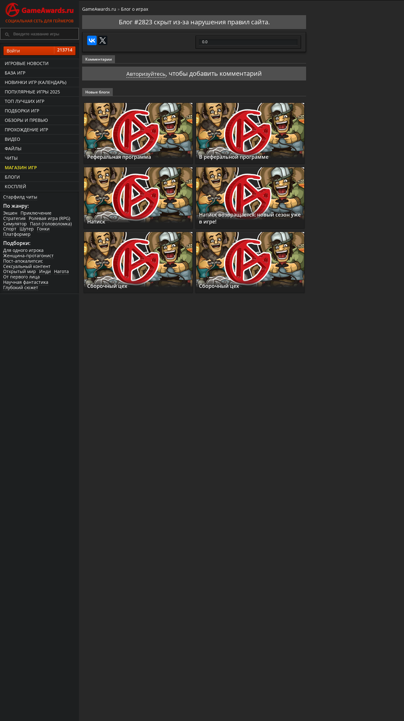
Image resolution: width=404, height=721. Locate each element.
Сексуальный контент (27, 266)
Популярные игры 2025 (32, 92)
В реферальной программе (239, 157)
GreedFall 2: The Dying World (356, 256)
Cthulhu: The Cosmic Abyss (354, 306)
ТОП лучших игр (24, 101)
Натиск (98, 221)
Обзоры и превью (26, 120)
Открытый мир (19, 272)
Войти (39, 50)
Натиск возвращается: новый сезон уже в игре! (244, 218)
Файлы (13, 149)
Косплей (15, 186)
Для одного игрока (23, 250)
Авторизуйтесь (146, 73)
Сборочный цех (110, 286)
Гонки (43, 229)
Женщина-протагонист (28, 256)
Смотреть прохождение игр (342, 471)
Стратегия (14, 218)
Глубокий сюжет (20, 287)
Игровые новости (27, 63)
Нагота (61, 272)
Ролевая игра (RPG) (49, 218)
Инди (45, 272)
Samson (327, 356)
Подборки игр (22, 111)
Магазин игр (21, 167)
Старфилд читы (20, 197)
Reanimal (329, 455)
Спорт (9, 229)
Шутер (27, 229)
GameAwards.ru (99, 9)
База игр (15, 73)
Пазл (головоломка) (51, 224)
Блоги (12, 177)
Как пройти (373, 490)
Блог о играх (134, 9)
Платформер (17, 234)
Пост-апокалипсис (23, 261)
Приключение (36, 213)
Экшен (10, 213)
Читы (11, 158)
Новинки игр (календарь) (35, 82)
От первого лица (21, 277)
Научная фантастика (25, 282)
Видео (12, 139)
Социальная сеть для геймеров (39, 12)
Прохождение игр (26, 130)
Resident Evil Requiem (348, 405)
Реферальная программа (124, 157)
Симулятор (15, 224)
